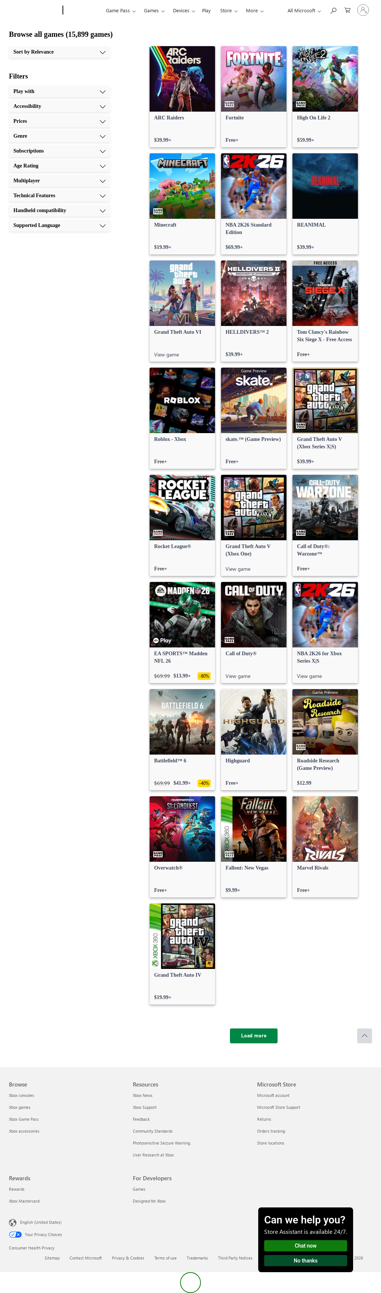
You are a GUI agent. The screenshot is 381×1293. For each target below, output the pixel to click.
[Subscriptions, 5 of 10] (59, 151)
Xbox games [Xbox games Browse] (20, 1107)
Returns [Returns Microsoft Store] (264, 1119)
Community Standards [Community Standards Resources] (153, 1131)
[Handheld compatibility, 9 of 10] (59, 211)
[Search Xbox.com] (333, 9)
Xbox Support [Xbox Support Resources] (145, 1107)
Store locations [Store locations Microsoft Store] (270, 1142)
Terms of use (165, 1257)
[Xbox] (83, 10)
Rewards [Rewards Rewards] (17, 1189)
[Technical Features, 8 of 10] (59, 196)
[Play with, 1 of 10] (59, 91)
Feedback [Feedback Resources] (141, 1119)
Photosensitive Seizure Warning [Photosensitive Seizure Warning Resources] (161, 1142)
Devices (181, 10)
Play (206, 10)
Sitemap (52, 1257)
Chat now (306, 1246)
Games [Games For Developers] (139, 1189)
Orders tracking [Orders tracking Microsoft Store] (271, 1131)
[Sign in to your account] (363, 10)
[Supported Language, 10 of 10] (59, 225)
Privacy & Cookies (128, 1257)
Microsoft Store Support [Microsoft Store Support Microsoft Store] (278, 1107)
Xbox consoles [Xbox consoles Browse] (21, 1095)
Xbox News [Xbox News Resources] (143, 1095)
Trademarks (197, 1257)
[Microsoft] (34, 10)
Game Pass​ (118, 10)
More (252, 10)
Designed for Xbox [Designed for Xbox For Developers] (149, 1200)
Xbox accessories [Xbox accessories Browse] (24, 1131)
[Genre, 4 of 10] (59, 136)
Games (151, 10)
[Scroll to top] (364, 1035)
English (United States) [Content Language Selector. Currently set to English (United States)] (40, 1222)
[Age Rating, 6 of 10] (59, 166)
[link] (182, 96)
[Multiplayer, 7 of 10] (59, 181)
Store (226, 10)
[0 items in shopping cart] (347, 9)
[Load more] (254, 1035)
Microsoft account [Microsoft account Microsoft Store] (273, 1095)
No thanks (306, 1261)
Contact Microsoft (86, 1257)
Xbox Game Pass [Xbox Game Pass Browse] (24, 1119)
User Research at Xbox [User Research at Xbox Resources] (153, 1154)
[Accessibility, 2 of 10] (59, 106)
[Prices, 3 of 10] (59, 121)
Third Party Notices (235, 1257)
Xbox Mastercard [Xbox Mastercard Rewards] (24, 1200)
